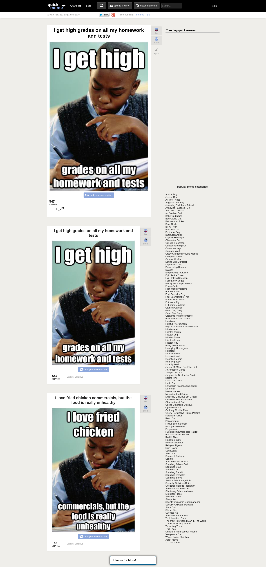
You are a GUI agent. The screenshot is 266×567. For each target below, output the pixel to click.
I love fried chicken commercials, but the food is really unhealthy (93, 400)
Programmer (172, 429)
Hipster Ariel (172, 329)
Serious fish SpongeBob (178, 480)
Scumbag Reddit (174, 472)
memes (140, 14)
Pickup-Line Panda (175, 426)
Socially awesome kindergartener (183, 502)
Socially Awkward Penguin (179, 504)
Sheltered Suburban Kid (178, 488)
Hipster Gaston (173, 337)
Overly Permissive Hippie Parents (183, 413)
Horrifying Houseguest (177, 348)
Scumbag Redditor (175, 475)
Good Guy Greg (174, 313)
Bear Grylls (171, 224)
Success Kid (172, 512)
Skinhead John (173, 496)
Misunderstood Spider (177, 394)
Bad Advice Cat (174, 218)
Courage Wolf (173, 251)
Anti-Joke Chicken (175, 210)
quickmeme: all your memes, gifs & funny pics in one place (56, 6)
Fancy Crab (172, 286)
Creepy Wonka (173, 259)
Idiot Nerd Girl (173, 353)
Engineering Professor (177, 272)
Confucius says (173, 248)
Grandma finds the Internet (179, 315)
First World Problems (176, 288)
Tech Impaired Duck (176, 518)
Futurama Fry (173, 302)
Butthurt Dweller (174, 234)
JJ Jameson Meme (175, 369)
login (214, 5)
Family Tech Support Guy (179, 283)
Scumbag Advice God (177, 464)
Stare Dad (171, 507)
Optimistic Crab (174, 407)
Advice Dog (171, 194)
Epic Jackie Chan (175, 275)
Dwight (169, 270)
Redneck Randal (174, 442)
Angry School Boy (175, 202)
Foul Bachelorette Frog (177, 297)
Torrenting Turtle (174, 526)
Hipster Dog (172, 334)
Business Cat (172, 229)
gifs (148, 14)
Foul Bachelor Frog (175, 294)
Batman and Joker (175, 221)
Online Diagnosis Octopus (179, 404)
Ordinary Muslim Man (177, 410)
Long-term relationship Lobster (181, 386)
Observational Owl (175, 402)
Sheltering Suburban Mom (179, 491)
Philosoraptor (172, 421)
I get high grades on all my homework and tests (93, 233)
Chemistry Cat (173, 240)
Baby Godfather (174, 216)
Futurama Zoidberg (175, 305)
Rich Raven (172, 448)
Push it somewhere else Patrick (182, 431)
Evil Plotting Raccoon (177, 278)
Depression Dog (174, 264)
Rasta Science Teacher (177, 434)
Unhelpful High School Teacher (182, 531)
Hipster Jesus (173, 340)
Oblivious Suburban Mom (179, 399)
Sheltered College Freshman (180, 485)
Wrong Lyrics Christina (177, 537)
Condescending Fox (176, 245)
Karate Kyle (172, 378)
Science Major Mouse (177, 461)
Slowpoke (171, 499)
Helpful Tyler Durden (176, 324)
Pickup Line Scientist (176, 423)
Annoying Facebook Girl (178, 208)
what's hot (75, 5)
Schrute (170, 458)
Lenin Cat (171, 383)
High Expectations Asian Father (182, 326)
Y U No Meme (173, 542)
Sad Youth (171, 453)
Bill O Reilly (171, 226)
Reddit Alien (172, 437)
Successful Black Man (177, 515)
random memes (101, 5)
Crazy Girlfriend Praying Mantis (182, 253)
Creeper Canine (174, 256)
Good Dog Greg (174, 310)
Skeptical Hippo (174, 494)
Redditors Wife (173, 440)
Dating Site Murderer (176, 261)
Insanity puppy (173, 361)
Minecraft (170, 388)
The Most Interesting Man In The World (186, 521)
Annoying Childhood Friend (180, 205)
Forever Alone (173, 291)
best (88, 5)
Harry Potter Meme (175, 345)
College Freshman (175, 243)
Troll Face (171, 529)
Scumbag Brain (174, 467)
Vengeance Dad (174, 534)
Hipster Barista (173, 332)
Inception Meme (174, 359)
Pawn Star (171, 418)
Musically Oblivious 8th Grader (181, 396)
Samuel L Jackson (175, 456)
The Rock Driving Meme (178, 523)
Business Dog (173, 232)
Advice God (172, 197)
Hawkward (171, 321)
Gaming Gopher (174, 307)
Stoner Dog (171, 510)
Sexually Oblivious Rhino (178, 483)
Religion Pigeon (174, 445)
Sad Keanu (171, 450)
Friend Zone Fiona (175, 299)
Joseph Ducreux (174, 372)
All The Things (173, 199)
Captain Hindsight (175, 237)
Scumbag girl (172, 469)
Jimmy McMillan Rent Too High (182, 367)
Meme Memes (173, 391)
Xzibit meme (172, 539)
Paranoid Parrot (174, 415)
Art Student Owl (174, 213)
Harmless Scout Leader (178, 318)
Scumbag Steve (174, 477)
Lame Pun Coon (174, 380)
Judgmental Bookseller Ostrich (181, 375)
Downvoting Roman (176, 267)
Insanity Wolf (172, 364)
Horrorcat (170, 351)
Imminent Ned (173, 356)
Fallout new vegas (175, 280)
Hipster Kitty (172, 342)
